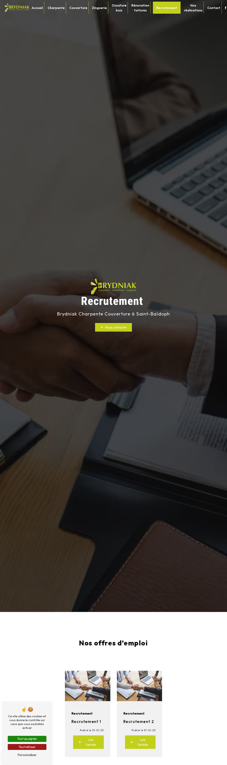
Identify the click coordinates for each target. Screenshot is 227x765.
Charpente (56, 8)
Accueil (37, 8)
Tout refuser (27, 747)
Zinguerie (99, 8)
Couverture (78, 8)
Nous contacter (113, 327)
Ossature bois (119, 7)
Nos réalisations (193, 7)
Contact (213, 8)
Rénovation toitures (140, 7)
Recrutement (166, 8)
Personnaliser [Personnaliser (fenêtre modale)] (27, 755)
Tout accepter (27, 739)
